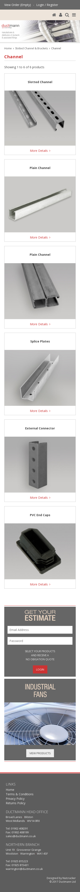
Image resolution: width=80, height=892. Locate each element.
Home (8, 48)
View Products (40, 753)
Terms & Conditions (19, 794)
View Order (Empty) (17, 5)
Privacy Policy (15, 799)
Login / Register (47, 5)
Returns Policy (15, 803)
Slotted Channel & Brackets (31, 48)
